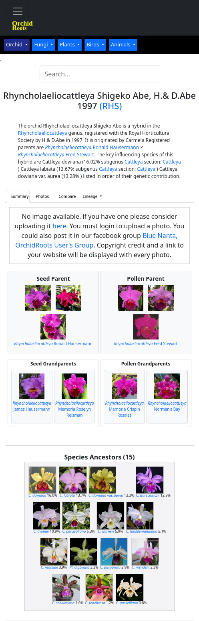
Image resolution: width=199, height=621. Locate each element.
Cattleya (134, 161)
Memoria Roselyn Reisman (74, 409)
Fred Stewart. (56, 154)
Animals (121, 44)
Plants (68, 44)
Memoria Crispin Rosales (124, 409)
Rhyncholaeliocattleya (42, 133)
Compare (67, 196)
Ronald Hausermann (92, 147)
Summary (19, 196)
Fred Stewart (145, 343)
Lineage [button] (90, 196)
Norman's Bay (167, 406)
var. (105, 495)
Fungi (41, 44)
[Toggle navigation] (17, 11)
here (59, 226)
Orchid (15, 44)
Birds (93, 44)
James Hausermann (31, 406)
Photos (42, 196)
